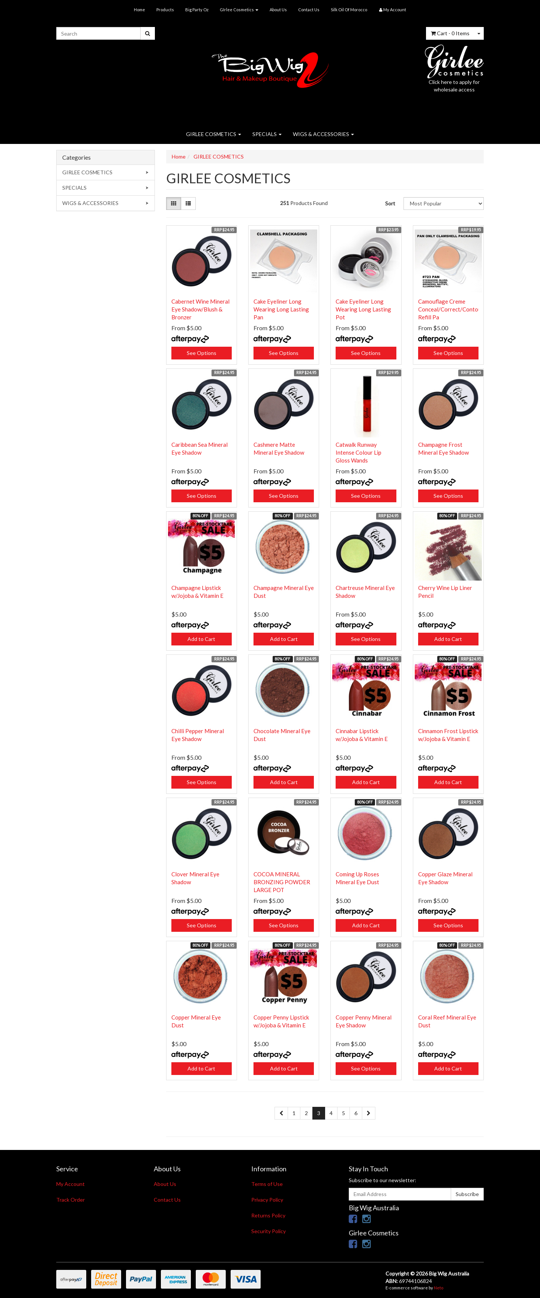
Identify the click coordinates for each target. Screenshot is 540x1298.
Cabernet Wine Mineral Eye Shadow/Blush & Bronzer (200, 309)
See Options (201, 353)
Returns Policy (268, 1215)
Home (139, 9)
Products (165, 9)
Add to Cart (201, 639)
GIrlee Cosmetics (239, 9)
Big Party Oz (196, 9)
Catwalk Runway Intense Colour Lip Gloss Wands (358, 452)
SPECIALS (267, 134)
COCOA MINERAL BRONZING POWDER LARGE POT (282, 882)
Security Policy (268, 1231)
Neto (438, 1287)
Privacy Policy (267, 1199)
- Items (450, 33)
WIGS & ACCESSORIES (323, 134)
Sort (390, 203)
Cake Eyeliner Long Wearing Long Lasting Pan (281, 309)
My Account (70, 1184)
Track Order (70, 1199)
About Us (278, 9)
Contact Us (309, 9)
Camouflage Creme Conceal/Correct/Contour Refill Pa (450, 309)
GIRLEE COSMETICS (213, 134)
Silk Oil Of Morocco (349, 9)
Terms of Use (267, 1184)
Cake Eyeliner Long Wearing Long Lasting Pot (363, 309)
